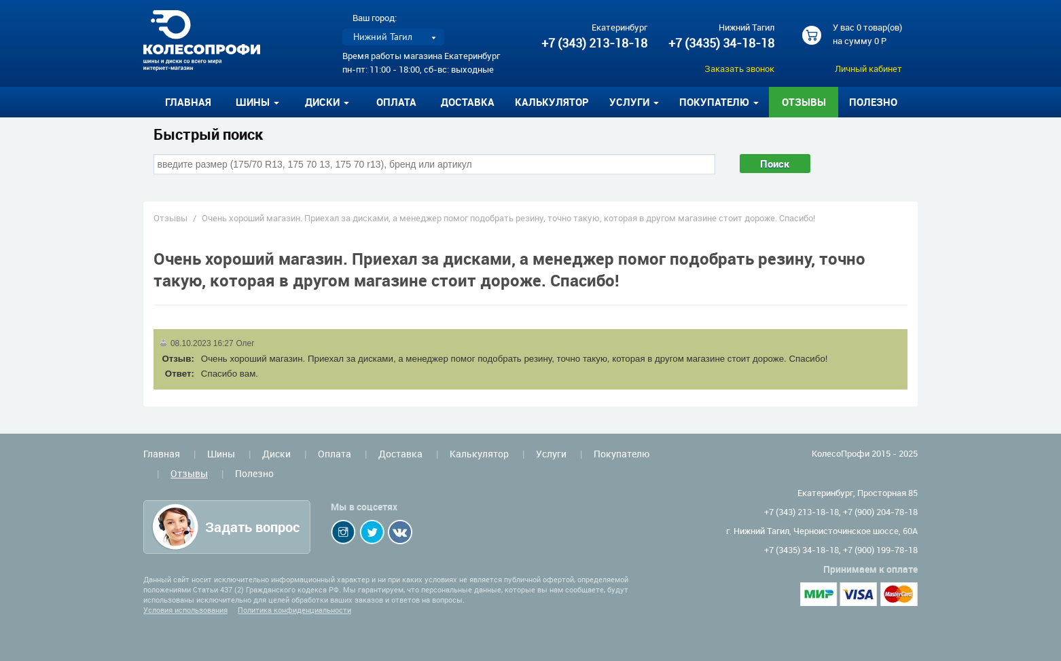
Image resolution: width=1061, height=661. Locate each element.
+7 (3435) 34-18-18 (721, 43)
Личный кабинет (868, 68)
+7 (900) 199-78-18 (880, 550)
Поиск (775, 163)
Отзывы (804, 102)
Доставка (467, 102)
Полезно (873, 102)
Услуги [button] (634, 102)
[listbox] (393, 37)
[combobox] (434, 164)
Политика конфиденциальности (294, 610)
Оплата (396, 102)
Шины (221, 453)
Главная (188, 102)
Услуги (551, 453)
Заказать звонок (739, 68)
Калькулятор (552, 102)
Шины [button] (257, 102)
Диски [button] (327, 102)
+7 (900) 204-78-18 (880, 512)
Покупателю (621, 453)
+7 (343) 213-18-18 (594, 43)
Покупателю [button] (719, 102)
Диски (276, 453)
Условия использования (185, 610)
